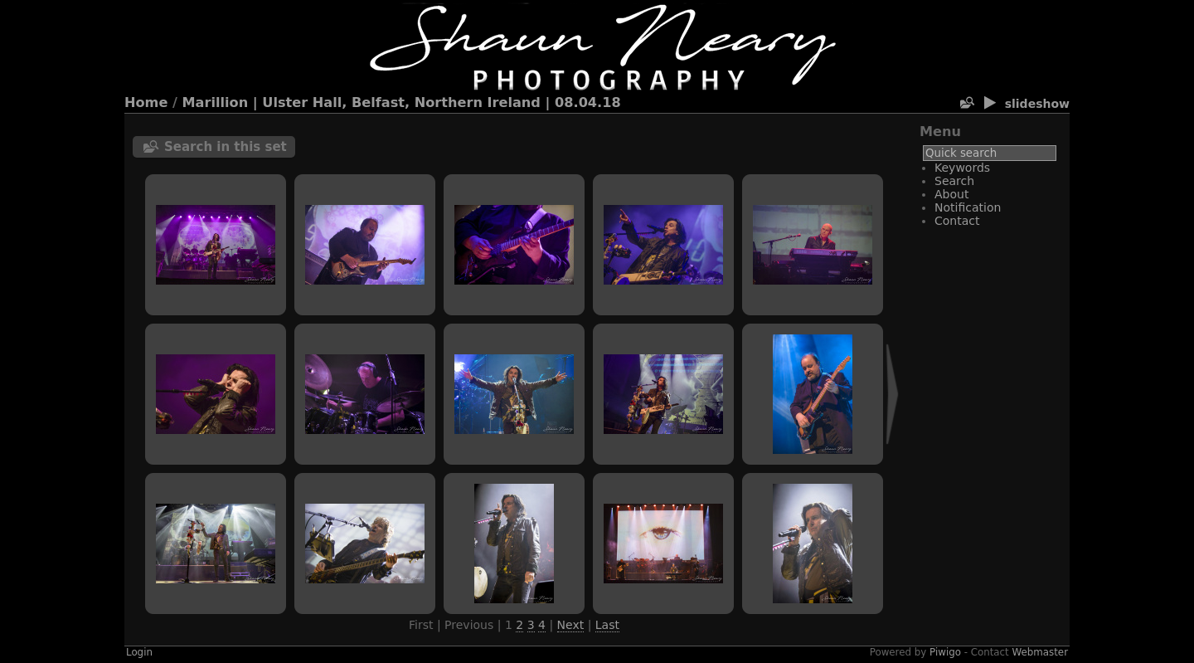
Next (571, 624)
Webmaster (1040, 652)
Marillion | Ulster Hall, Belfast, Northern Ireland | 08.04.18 (401, 102)
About (951, 194)
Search (954, 181)
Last (607, 624)
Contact (956, 220)
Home (145, 102)
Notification (967, 207)
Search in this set (225, 146)
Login (139, 652)
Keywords (962, 167)
